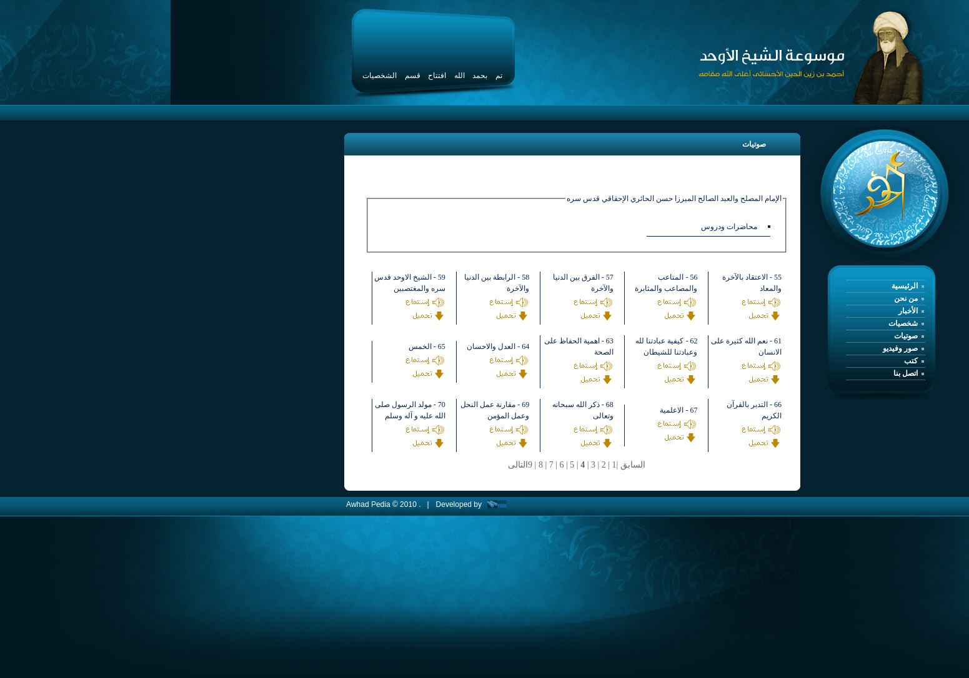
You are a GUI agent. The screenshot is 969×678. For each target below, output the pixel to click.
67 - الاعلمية (678, 410)
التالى (518, 464)
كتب (911, 360)
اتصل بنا (905, 373)
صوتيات (906, 336)
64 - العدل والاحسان (498, 346)
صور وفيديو (900, 348)
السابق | (631, 464)
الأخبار (908, 311)
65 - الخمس (427, 346)
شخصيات (903, 323)
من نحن (906, 298)
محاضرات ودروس (729, 226)
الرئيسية (905, 286)
